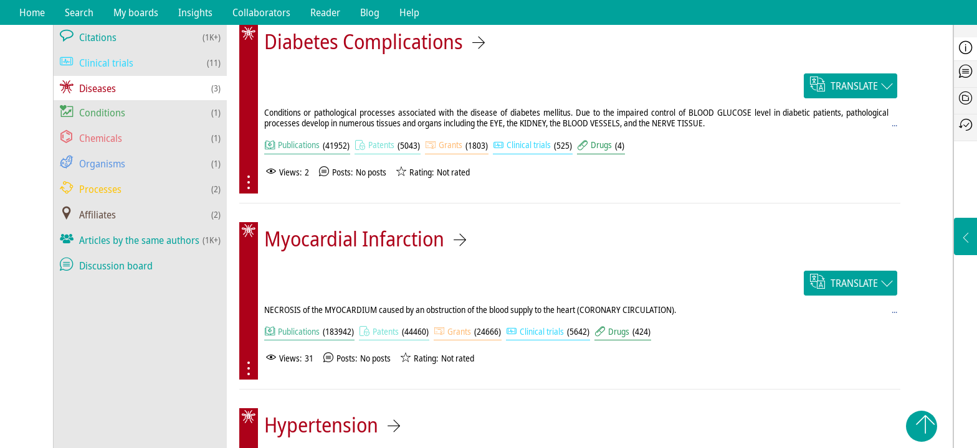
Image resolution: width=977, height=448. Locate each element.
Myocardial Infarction (354, 238)
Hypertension (321, 424)
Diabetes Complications (363, 41)
